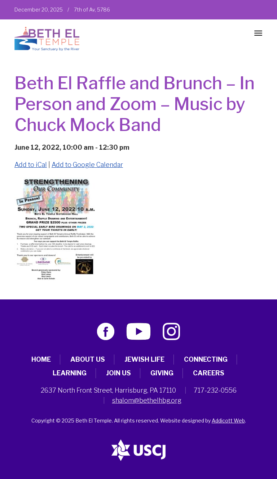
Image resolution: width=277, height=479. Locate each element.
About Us (87, 359)
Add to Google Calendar (87, 164)
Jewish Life (144, 359)
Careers (208, 373)
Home (41, 359)
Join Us (118, 373)
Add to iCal (30, 164)
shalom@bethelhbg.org (146, 400)
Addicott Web (228, 420)
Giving (161, 373)
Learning (70, 373)
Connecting (206, 359)
